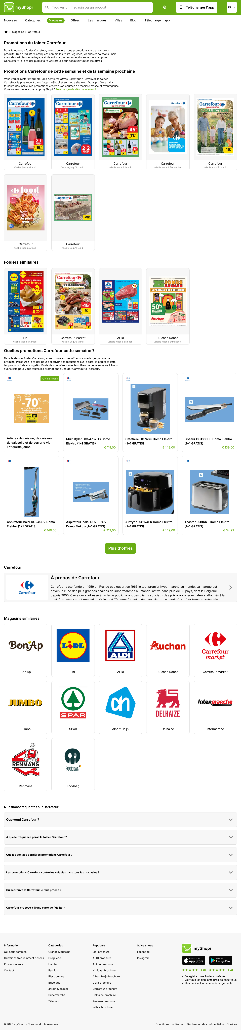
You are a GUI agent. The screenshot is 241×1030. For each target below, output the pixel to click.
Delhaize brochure (104, 995)
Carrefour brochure (105, 988)
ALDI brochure (102, 958)
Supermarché (56, 995)
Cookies (232, 1024)
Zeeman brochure (104, 1001)
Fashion (53, 970)
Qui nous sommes (15, 951)
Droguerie (54, 958)
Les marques (97, 20)
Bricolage (54, 982)
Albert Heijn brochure (106, 976)
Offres (75, 20)
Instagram (143, 958)
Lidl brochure (101, 951)
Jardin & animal (58, 988)
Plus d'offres (120, 548)
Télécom (53, 1001)
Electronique (56, 976)
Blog (133, 20)
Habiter (53, 964)
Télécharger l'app (196, 7)
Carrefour (34, 31)
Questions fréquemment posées (24, 958)
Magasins (56, 20)
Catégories (33, 20)
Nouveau (10, 20)
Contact (9, 970)
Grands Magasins (59, 951)
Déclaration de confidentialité (205, 1024)
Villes (118, 20)
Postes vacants (13, 964)
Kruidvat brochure (104, 970)
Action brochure (103, 964)
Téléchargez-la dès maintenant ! (76, 89)
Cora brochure (102, 982)
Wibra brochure (102, 1007)
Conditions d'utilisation (169, 1024)
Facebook (143, 951)
